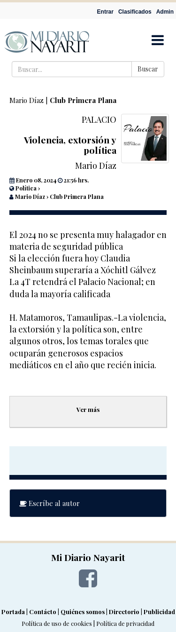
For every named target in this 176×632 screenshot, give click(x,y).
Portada (13, 612)
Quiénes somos (83, 612)
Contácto (42, 612)
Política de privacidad (125, 623)
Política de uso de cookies (57, 623)
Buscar (148, 68)
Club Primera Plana (83, 100)
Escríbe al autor (49, 503)
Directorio (124, 612)
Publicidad (159, 612)
